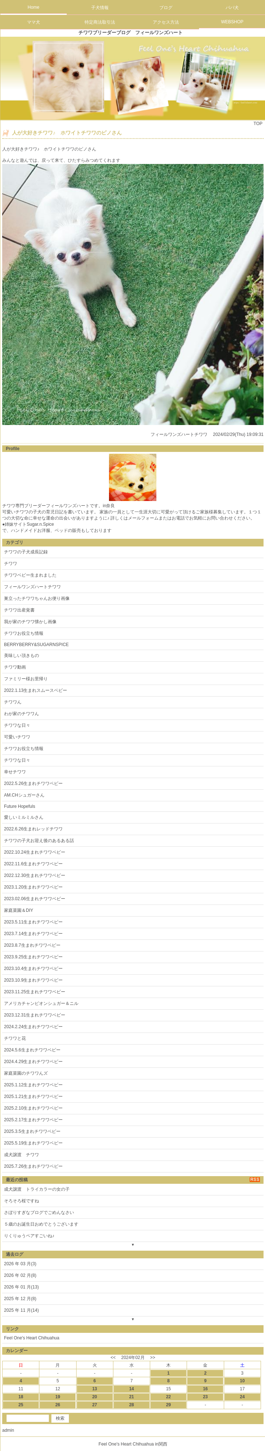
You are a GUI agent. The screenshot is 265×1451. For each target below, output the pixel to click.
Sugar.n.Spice (40, 524)
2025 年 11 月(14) (21, 1310)
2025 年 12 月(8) (20, 1298)
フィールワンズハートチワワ (179, 434)
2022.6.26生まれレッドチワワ (33, 828)
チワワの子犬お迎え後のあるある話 (39, 840)
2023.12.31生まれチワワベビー (34, 1015)
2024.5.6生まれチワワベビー (32, 1050)
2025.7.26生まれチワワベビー (33, 1166)
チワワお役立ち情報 (23, 633)
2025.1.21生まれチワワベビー (33, 1096)
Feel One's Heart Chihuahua (31, 1337)
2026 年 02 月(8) (20, 1275)
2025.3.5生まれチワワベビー (32, 1131)
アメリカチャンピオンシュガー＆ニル (41, 1003)
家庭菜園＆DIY (18, 910)
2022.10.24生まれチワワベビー (34, 852)
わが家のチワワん (21, 713)
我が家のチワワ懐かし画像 (30, 621)
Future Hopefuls (19, 806)
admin (8, 1430)
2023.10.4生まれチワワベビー (33, 968)
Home (33, 7)
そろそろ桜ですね (21, 1200)
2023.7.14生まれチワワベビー (33, 933)
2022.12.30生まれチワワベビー (34, 875)
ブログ (165, 7)
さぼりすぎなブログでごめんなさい (39, 1212)
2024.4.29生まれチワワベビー (33, 1061)
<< (113, 1357)
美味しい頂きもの (21, 655)
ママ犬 (33, 22)
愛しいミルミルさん (23, 817)
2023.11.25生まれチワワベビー (34, 991)
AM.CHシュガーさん (24, 795)
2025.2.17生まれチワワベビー (33, 1119)
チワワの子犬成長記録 (26, 551)
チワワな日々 (17, 725)
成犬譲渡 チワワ (21, 1154)
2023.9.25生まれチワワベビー (33, 956)
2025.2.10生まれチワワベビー (33, 1108)
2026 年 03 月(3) (20, 1263)
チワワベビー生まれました (30, 575)
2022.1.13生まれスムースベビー (35, 690)
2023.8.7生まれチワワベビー (32, 945)
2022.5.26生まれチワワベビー (33, 783)
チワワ (10, 563)
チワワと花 (15, 1038)
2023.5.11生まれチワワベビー (33, 922)
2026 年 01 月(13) (21, 1287)
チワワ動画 (15, 667)
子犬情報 (100, 7)
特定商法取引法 (100, 22)
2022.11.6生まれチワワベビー (33, 863)
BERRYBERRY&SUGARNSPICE (36, 644)
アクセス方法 (166, 22)
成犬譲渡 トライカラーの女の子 (37, 1189)
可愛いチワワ (17, 736)
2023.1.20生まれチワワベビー (33, 887)
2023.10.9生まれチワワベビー (33, 980)
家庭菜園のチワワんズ (26, 1073)
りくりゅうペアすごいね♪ (29, 1235)
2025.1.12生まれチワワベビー (33, 1084)
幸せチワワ (15, 771)
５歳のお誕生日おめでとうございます (41, 1224)
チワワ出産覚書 (19, 610)
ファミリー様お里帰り (26, 678)
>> (152, 1357)
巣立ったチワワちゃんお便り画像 (37, 598)
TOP (258, 123)
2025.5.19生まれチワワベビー (33, 1143)
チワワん (13, 702)
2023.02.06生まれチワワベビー (34, 898)
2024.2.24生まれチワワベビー (33, 1026)
